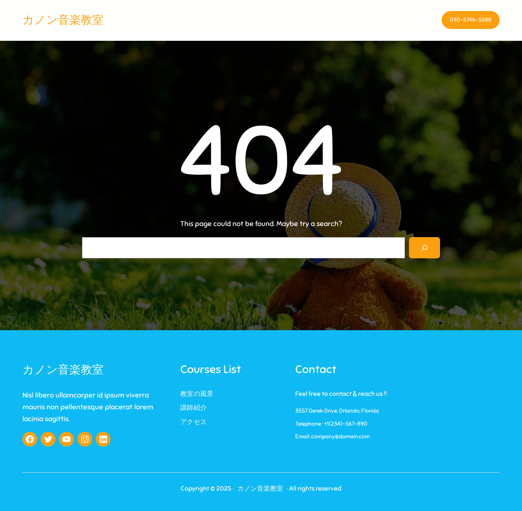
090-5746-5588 (470, 19)
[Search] (424, 247)
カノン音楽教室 (63, 20)
